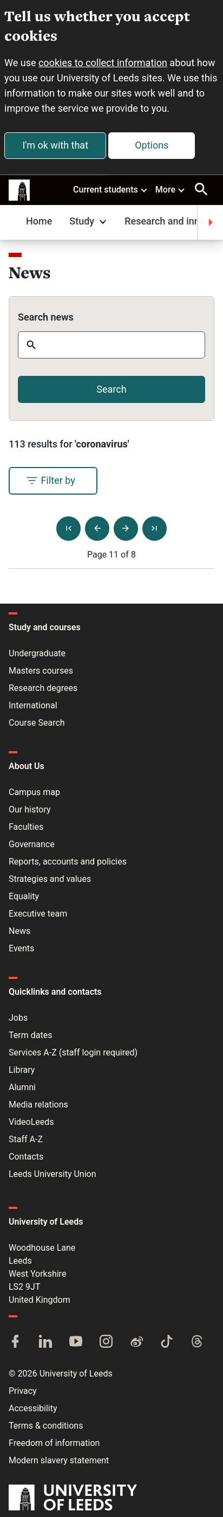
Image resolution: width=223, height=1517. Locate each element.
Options (151, 145)
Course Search (37, 723)
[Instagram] (106, 1342)
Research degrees (43, 688)
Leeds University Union (52, 1174)
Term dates (30, 1035)
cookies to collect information (102, 62)
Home (39, 221)
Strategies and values (50, 879)
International (33, 705)
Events (21, 948)
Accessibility (33, 1408)
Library (22, 1070)
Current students (110, 189)
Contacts (26, 1156)
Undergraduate (37, 653)
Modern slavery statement (59, 1460)
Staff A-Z (26, 1139)
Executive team (38, 913)
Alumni (22, 1087)
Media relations (38, 1104)
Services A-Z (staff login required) (73, 1052)
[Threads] (197, 1342)
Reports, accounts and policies (68, 861)
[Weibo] (136, 1342)
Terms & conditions (46, 1425)
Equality (24, 896)
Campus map (34, 792)
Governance (32, 844)
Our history (30, 809)
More (170, 189)
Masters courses (41, 670)
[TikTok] (166, 1342)
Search (111, 389)
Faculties (26, 827)
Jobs (18, 1018)
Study (89, 221)
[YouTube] (75, 1342)
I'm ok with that (55, 145)
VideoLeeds (31, 1122)
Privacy (23, 1391)
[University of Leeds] (73, 1498)
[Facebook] (15, 1342)
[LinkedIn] (45, 1342)
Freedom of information (54, 1443)
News (19, 931)
